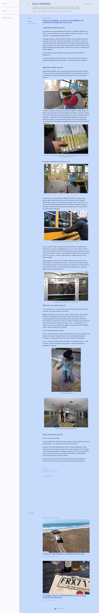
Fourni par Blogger (59, 609)
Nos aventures (42, 11)
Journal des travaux (53, 11)
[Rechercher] (87, 4)
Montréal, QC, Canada (53, 471)
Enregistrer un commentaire (53, 556)
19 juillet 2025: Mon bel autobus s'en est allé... (64, 554)
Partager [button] (30, 18)
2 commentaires (50, 600)
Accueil (35, 11)
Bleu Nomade (42, 3)
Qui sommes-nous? (65, 11)
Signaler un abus (7, 17)
